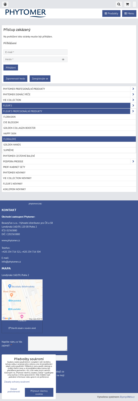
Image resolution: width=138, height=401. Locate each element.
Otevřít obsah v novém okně (22, 328)
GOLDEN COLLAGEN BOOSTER (19, 127)
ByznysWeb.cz (127, 396)
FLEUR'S (69, 105)
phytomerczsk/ (35, 203)
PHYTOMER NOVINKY (14, 172)
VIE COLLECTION (69, 100)
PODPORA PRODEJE (69, 161)
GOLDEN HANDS (12, 144)
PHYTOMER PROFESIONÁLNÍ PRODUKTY (69, 89)
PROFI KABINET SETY (14, 167)
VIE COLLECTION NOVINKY (17, 178)
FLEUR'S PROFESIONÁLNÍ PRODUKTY (69, 111)
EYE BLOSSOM (10, 122)
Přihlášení (11, 67)
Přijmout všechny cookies (39, 392)
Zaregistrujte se (40, 78)
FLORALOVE (9, 139)
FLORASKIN (9, 116)
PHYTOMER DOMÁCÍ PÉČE (69, 94)
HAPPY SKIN (9, 133)
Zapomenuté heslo (15, 78)
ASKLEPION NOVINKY (14, 189)
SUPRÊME (8, 150)
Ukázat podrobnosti (14, 390)
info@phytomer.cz (11, 261)
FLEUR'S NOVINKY (12, 183)
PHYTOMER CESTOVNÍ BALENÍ (19, 155)
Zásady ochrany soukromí (17, 381)
